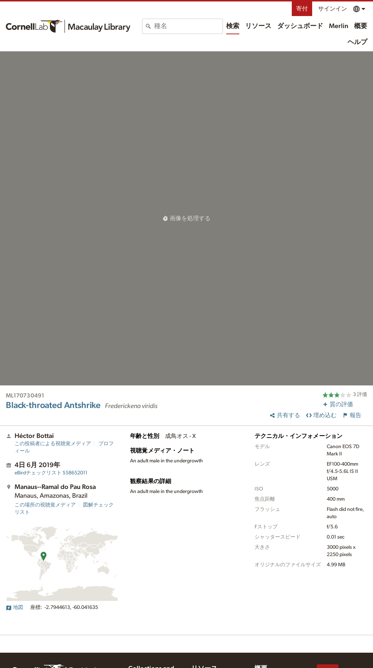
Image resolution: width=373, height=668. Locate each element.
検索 (232, 26)
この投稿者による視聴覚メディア (53, 443)
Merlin (338, 26)
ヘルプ (357, 42)
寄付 (302, 9)
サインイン (332, 9)
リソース (258, 26)
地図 (14, 607)
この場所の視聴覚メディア (45, 505)
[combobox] (188, 26)
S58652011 (51, 472)
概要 (360, 26)
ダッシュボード (300, 26)
